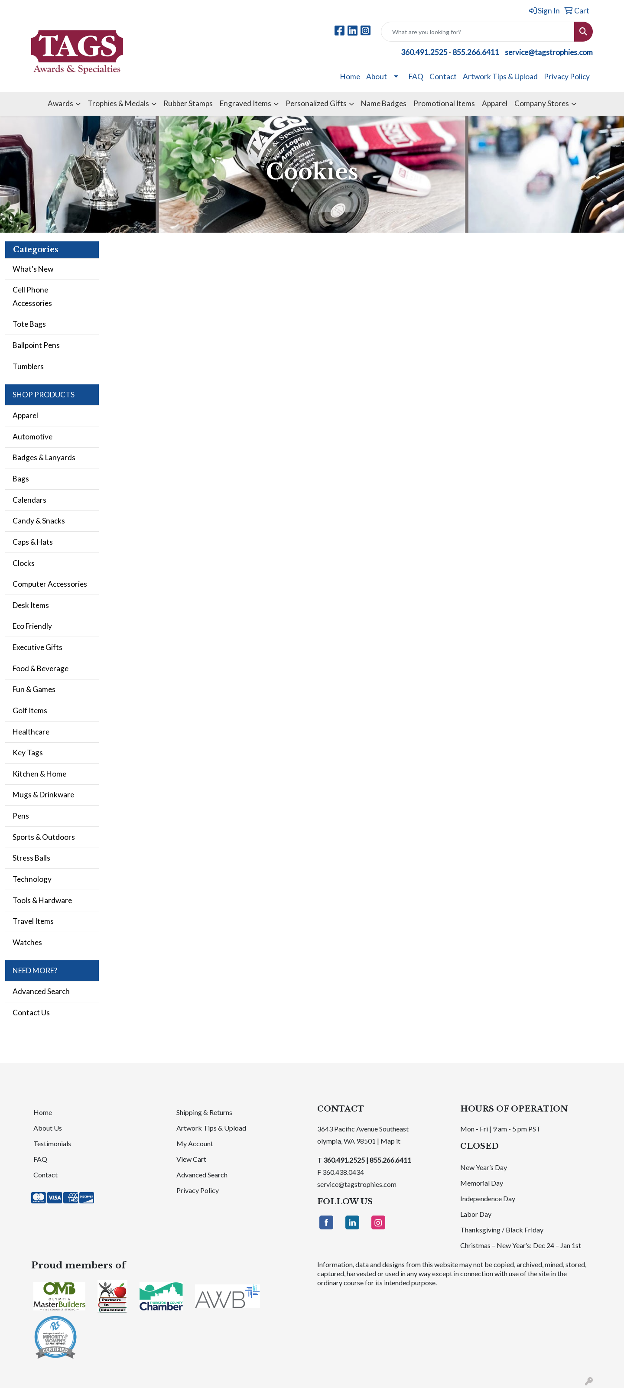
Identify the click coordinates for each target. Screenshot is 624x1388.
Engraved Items (245, 103)
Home (350, 76)
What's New (33, 268)
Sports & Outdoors (44, 837)
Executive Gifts (37, 647)
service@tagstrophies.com (549, 52)
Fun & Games (34, 689)
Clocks (24, 563)
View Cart (191, 1159)
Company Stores (541, 103)
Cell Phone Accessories (32, 296)
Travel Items (33, 921)
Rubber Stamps (188, 103)
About (376, 76)
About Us (47, 1128)
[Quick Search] (478, 32)
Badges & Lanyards (44, 457)
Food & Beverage (40, 668)
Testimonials (52, 1143)
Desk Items (31, 605)
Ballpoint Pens (36, 345)
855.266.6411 (475, 52)
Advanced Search (41, 991)
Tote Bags (29, 323)
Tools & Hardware (42, 900)
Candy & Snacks (39, 520)
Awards (60, 103)
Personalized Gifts (316, 103)
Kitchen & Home (39, 773)
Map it (390, 1141)
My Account (194, 1143)
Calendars (29, 499)
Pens (21, 815)
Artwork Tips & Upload (500, 76)
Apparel (494, 103)
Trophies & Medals (118, 103)
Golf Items (30, 710)
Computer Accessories (50, 583)
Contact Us (31, 1012)
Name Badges (383, 103)
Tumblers (28, 366)
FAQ (416, 76)
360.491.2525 (424, 52)
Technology (32, 879)
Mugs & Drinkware (43, 794)
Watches (27, 942)
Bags (21, 478)
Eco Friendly (32, 626)
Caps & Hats (33, 541)
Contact (443, 76)
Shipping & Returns (204, 1112)
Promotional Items (444, 103)
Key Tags (28, 752)
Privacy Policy (567, 76)
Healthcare (31, 731)
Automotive (32, 436)
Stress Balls (31, 857)
